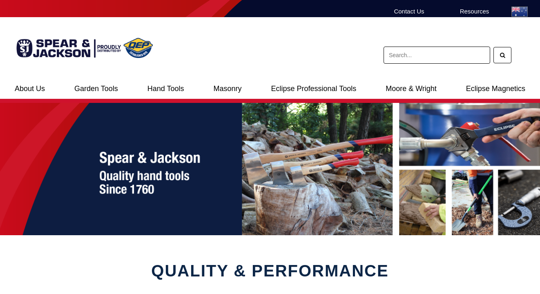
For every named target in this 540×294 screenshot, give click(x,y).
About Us (30, 89)
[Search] (502, 55)
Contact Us (409, 11)
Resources (474, 11)
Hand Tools (165, 89)
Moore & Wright (411, 89)
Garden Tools (96, 89)
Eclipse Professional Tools (313, 89)
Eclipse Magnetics (495, 89)
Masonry (227, 89)
